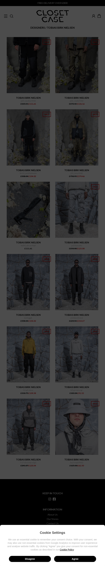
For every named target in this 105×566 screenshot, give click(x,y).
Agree (75, 559)
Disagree (30, 559)
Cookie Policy (67, 549)
